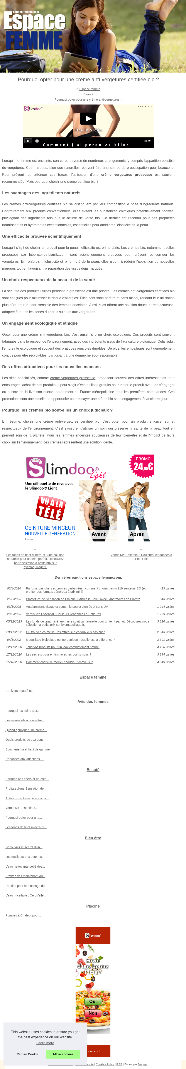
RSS (119, 1064)
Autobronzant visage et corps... (27, 798)
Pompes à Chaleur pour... (23, 915)
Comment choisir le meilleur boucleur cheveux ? (59, 662)
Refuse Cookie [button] (27, 1054)
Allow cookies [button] (63, 1054)
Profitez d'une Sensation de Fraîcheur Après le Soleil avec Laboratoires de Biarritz (83, 599)
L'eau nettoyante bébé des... (25, 866)
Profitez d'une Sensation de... (25, 788)
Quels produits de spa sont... (25, 739)
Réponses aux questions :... (24, 759)
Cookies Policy (105, 1064)
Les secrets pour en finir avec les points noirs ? (58, 654)
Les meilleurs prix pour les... (24, 856)
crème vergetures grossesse (72, 378)
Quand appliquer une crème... (26, 730)
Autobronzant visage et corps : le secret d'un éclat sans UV (67, 606)
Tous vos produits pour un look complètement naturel (63, 647)
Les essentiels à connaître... (24, 720)
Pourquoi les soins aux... (22, 710)
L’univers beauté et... (19, 690)
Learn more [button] (45, 1043)
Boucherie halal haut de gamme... (28, 749)
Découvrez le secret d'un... (23, 847)
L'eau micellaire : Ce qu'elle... (25, 895)
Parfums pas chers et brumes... (27, 779)
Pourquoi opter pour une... (23, 817)
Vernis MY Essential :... (21, 808)
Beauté (88, 94)
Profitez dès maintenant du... (25, 876)
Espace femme (89, 89)
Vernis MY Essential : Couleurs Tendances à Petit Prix (141, 557)
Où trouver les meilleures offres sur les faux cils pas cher (65, 632)
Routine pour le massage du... (26, 886)
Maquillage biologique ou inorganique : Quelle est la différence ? (70, 639)
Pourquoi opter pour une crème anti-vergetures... (88, 99)
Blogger (142, 1064)
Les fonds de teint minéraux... (26, 827)
